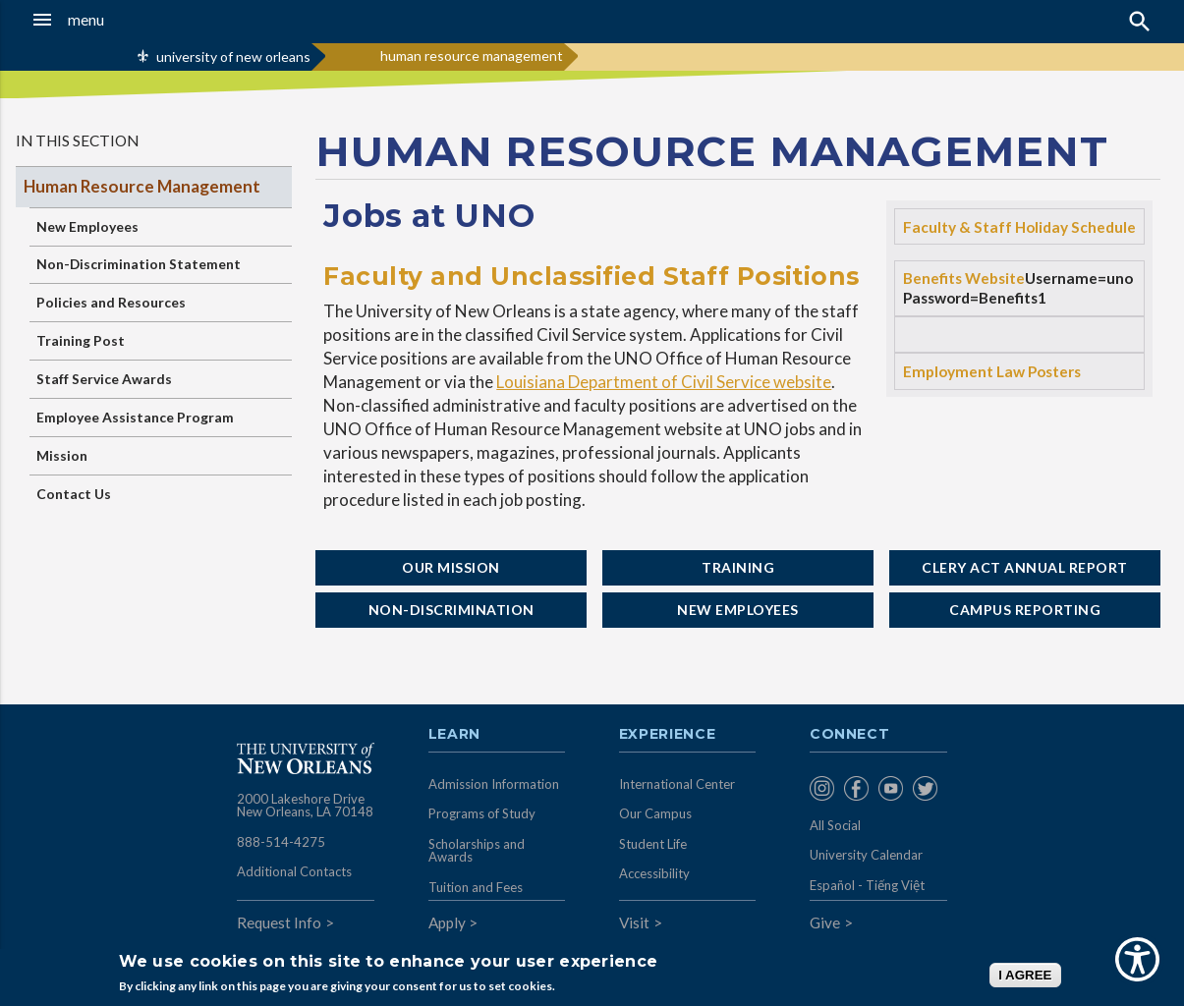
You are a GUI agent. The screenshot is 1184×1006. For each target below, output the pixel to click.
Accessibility (654, 873)
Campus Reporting (1024, 609)
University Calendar (866, 855)
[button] (112, 19)
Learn (454, 735)
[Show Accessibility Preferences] (1137, 959)
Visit (634, 922)
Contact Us (73, 493)
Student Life (653, 844)
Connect (850, 735)
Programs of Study (482, 813)
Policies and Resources (111, 302)
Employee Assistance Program (135, 417)
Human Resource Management (142, 186)
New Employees (87, 226)
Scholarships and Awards (476, 851)
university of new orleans (233, 56)
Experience (667, 735)
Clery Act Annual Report (1025, 567)
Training (738, 567)
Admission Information (493, 784)
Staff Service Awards (104, 378)
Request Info (279, 922)
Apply (447, 922)
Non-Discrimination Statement (138, 263)
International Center (677, 784)
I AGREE (1024, 975)
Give (825, 922)
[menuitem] (822, 788)
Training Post (80, 340)
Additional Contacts (294, 871)
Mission (61, 455)
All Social (835, 825)
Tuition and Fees (475, 887)
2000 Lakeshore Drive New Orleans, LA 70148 (305, 805)
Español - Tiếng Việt (867, 885)
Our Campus (655, 813)
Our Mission (451, 567)
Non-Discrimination (451, 609)
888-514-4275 (281, 842)
